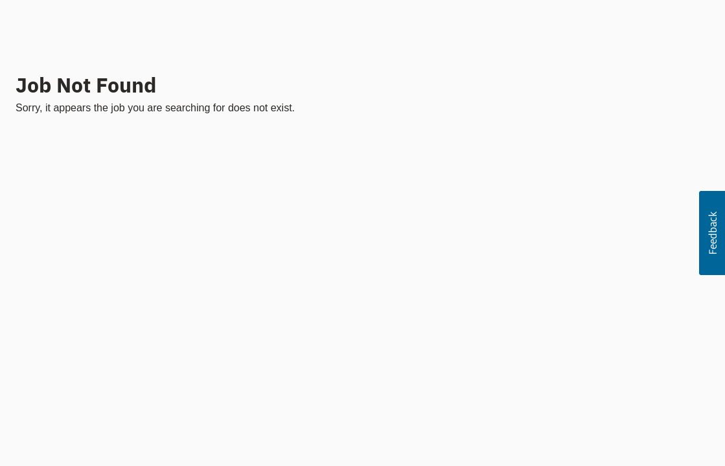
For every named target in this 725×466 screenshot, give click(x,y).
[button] (712, 233)
